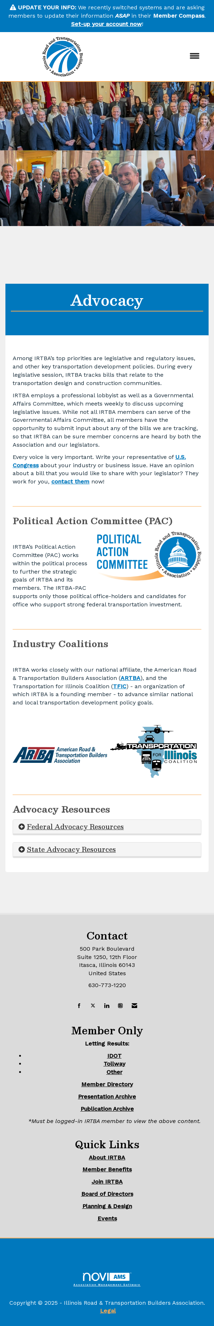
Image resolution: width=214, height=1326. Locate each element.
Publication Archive (107, 1108)
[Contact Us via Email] (134, 1006)
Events (107, 1218)
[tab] (107, 827)
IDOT (114, 1055)
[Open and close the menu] (163, 56)
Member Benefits (107, 1169)
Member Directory (107, 1084)
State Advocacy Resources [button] (71, 849)
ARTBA (130, 678)
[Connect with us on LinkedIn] (107, 1006)
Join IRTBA (107, 1181)
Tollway (114, 1063)
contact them (70, 481)
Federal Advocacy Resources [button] (75, 826)
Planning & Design (107, 1206)
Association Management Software (107, 1279)
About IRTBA (107, 1157)
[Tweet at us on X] (93, 1006)
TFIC (119, 686)
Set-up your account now (106, 24)
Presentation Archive (107, 1096)
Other (114, 1072)
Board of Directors (107, 1193)
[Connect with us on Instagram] (120, 1006)
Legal (108, 1310)
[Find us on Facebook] (79, 1006)
